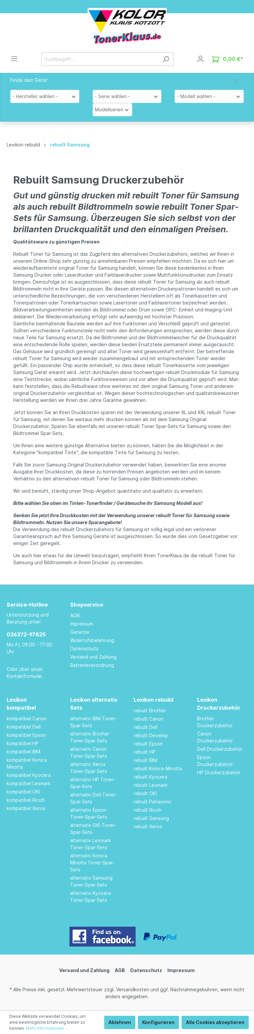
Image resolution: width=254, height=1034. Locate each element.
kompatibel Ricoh (26, 800)
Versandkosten (132, 989)
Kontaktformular (24, 676)
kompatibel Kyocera (29, 775)
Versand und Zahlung (93, 657)
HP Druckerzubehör (218, 772)
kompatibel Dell (24, 727)
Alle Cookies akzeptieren (215, 1022)
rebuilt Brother (150, 710)
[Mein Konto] (200, 59)
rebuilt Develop (151, 735)
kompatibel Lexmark (29, 783)
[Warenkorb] (227, 59)
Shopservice (86, 604)
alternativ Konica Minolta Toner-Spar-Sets (92, 862)
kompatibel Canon (27, 718)
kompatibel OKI (23, 791)
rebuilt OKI (145, 793)
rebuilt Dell (145, 727)
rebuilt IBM (145, 760)
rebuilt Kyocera (150, 777)
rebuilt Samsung (151, 818)
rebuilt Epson (148, 743)
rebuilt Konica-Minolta (158, 768)
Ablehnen (119, 1022)
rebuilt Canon (148, 719)
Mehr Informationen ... (47, 1028)
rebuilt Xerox (148, 826)
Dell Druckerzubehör (219, 749)
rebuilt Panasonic (153, 801)
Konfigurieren (158, 1022)
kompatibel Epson (26, 735)
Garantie (79, 632)
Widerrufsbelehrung (92, 640)
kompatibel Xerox (26, 808)
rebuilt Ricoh (147, 810)
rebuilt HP (144, 752)
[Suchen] (166, 59)
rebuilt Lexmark (150, 785)
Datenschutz (84, 648)
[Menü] (14, 58)
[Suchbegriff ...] (99, 59)
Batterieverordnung (92, 665)
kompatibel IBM (23, 751)
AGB (75, 615)
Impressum (81, 623)
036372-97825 (26, 634)
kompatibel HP (23, 743)
